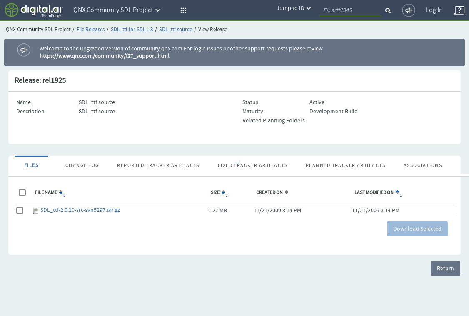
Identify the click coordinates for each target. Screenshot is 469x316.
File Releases (91, 29)
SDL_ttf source (175, 29)
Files (31, 165)
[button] (182, 10)
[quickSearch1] (350, 10)
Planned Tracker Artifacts (345, 165)
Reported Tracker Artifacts (158, 165)
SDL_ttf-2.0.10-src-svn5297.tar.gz (80, 210)
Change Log (82, 165)
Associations (423, 165)
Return (445, 268)
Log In (434, 10)
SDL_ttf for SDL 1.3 (132, 29)
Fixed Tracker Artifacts (252, 165)
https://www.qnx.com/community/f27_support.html (105, 56)
